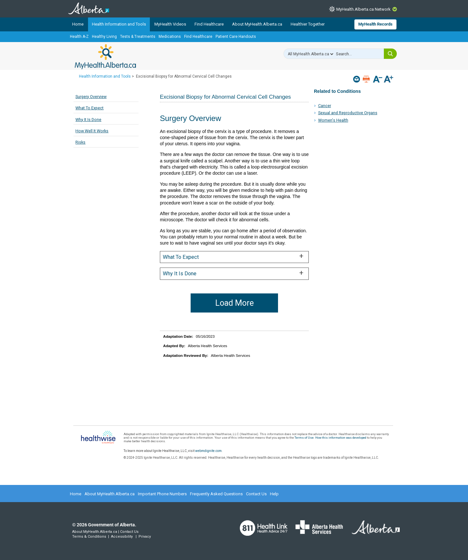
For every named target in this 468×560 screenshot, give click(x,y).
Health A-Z (79, 36)
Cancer (324, 105)
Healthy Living (104, 36)
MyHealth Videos (170, 24)
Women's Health (333, 120)
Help (274, 493)
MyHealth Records (375, 24)
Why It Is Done (88, 119)
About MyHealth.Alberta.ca (257, 24)
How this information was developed (340, 437)
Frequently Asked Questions (216, 493)
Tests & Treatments (137, 36)
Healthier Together (308, 24)
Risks (80, 142)
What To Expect (89, 107)
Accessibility (122, 536)
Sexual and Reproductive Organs (347, 112)
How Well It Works (91, 130)
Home (78, 24)
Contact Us (256, 493)
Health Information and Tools (119, 24)
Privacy (145, 536)
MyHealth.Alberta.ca (105, 56)
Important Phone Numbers (162, 493)
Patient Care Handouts (236, 36)
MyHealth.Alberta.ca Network (363, 9)
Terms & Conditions (89, 536)
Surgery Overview (90, 96)
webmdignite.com (208, 451)
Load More (234, 303)
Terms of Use (304, 437)
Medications (170, 36)
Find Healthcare (209, 24)
